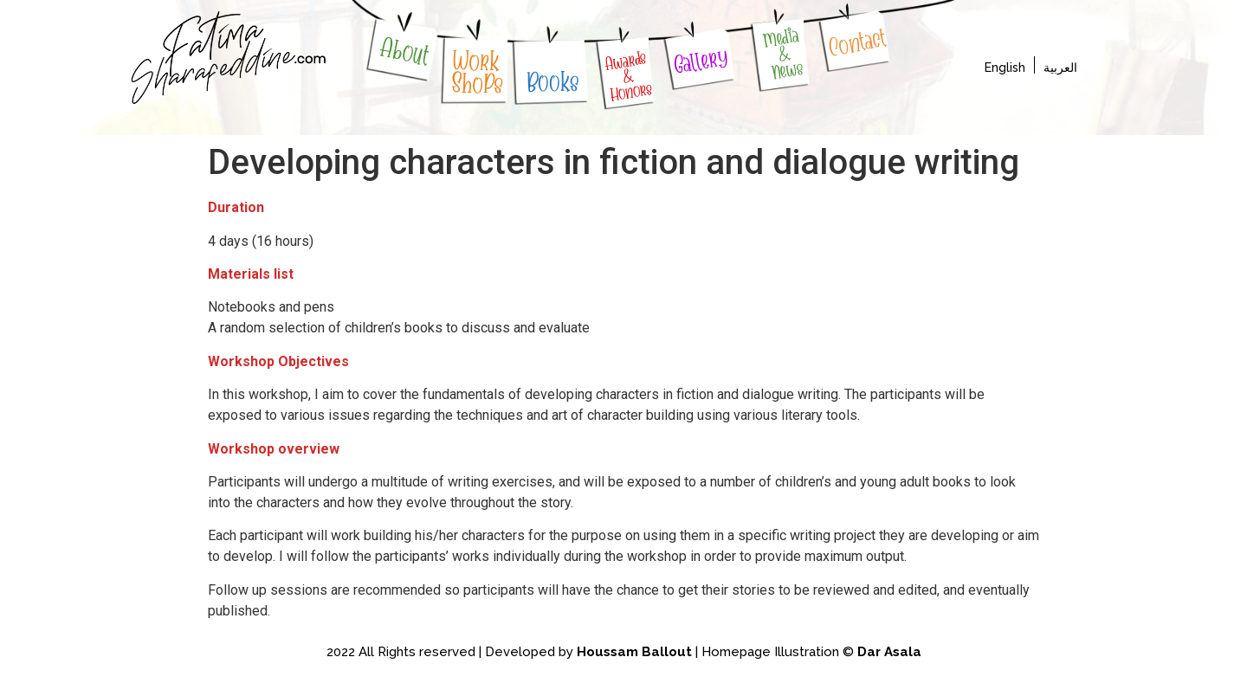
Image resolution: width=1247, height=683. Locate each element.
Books (552, 82)
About (405, 51)
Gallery (700, 61)
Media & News (783, 53)
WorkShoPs (478, 72)
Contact (857, 42)
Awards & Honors (629, 76)
